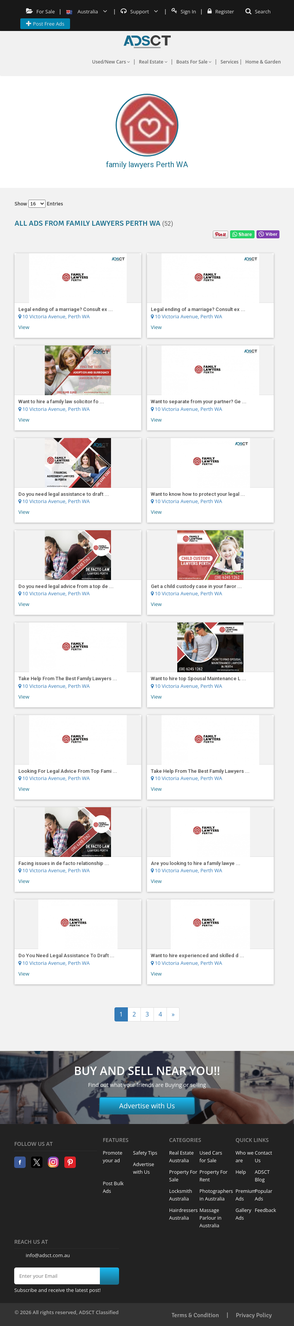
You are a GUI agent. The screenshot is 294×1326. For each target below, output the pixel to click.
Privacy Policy (254, 1315)
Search (258, 11)
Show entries (39, 204)
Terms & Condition (195, 1315)
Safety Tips (145, 1153)
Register (220, 11)
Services (229, 62)
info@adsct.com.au (48, 1255)
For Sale (40, 11)
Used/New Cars (111, 62)
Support (139, 11)
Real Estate (153, 62)
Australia (86, 11)
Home (147, 41)
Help (240, 1172)
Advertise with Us (147, 1105)
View (23, 327)
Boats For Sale (194, 62)
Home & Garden (263, 62)
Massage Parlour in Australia (210, 1218)
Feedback (265, 1210)
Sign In (184, 11)
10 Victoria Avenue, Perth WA (54, 316)
